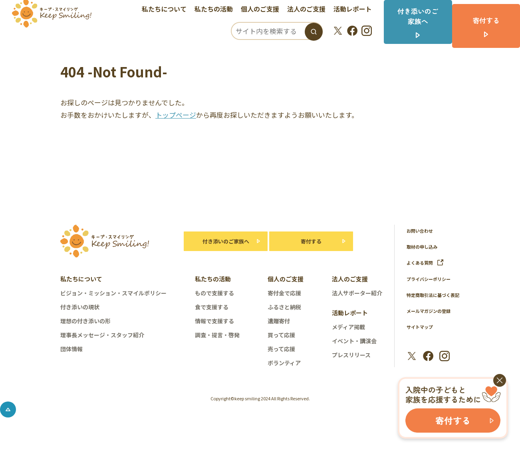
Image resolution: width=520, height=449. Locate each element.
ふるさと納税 (284, 307)
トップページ (175, 115)
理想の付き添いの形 (85, 321)
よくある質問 (428, 262)
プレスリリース (351, 355)
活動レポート (358, 10)
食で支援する (211, 307)
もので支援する (214, 293)
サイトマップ (422, 336)
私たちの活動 (219, 10)
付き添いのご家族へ (222, 241)
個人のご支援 (265, 10)
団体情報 (71, 349)
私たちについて (169, 10)
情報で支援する (214, 321)
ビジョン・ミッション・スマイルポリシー (113, 293)
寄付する (311, 241)
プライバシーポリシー (432, 278)
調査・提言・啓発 (217, 335)
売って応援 (281, 349)
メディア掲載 (348, 327)
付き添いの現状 (79, 307)
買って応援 (281, 335)
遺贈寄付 (279, 321)
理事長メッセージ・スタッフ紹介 (102, 335)
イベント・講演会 (354, 341)
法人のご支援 (311, 10)
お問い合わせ (422, 230)
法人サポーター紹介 (357, 293)
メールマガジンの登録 (432, 320)
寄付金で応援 (284, 293)
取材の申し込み (425, 246)
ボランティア (284, 363)
